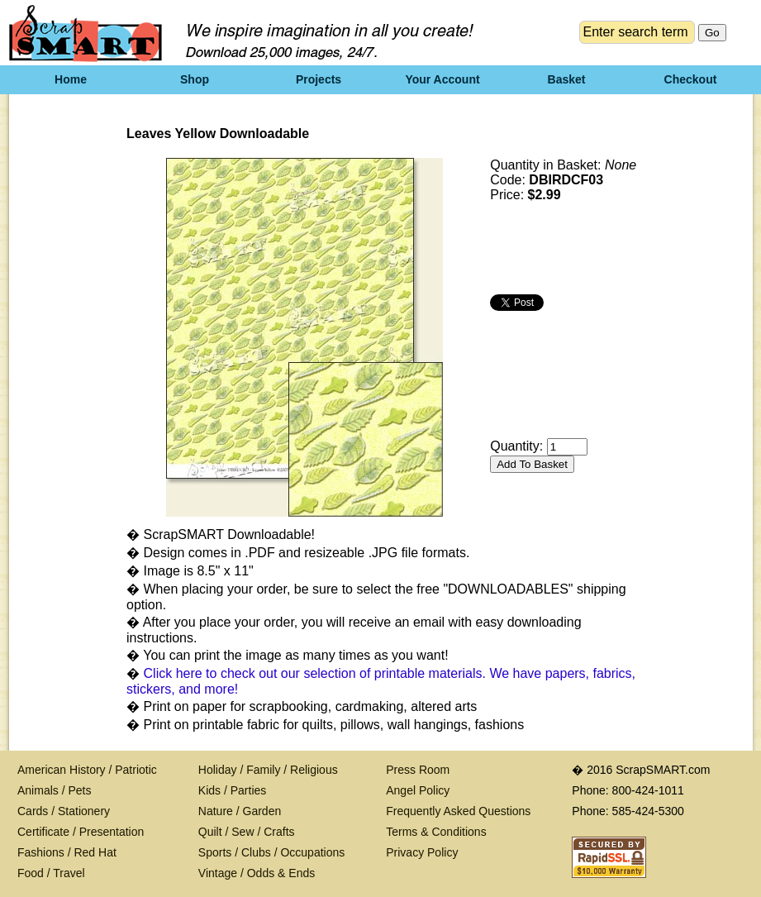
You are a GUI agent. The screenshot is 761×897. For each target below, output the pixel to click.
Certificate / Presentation (80, 831)
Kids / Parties (232, 790)
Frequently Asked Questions (458, 811)
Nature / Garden (239, 811)
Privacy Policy (422, 852)
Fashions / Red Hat (67, 852)
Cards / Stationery (63, 811)
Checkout (690, 79)
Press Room (417, 769)
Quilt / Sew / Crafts (246, 831)
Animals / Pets (54, 790)
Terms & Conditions (436, 831)
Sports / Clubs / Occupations (271, 852)
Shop (194, 79)
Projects (318, 79)
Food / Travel (51, 873)
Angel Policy (417, 790)
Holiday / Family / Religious (268, 769)
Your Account (442, 79)
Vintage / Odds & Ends (256, 873)
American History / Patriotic (87, 769)
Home (71, 79)
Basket (567, 79)
